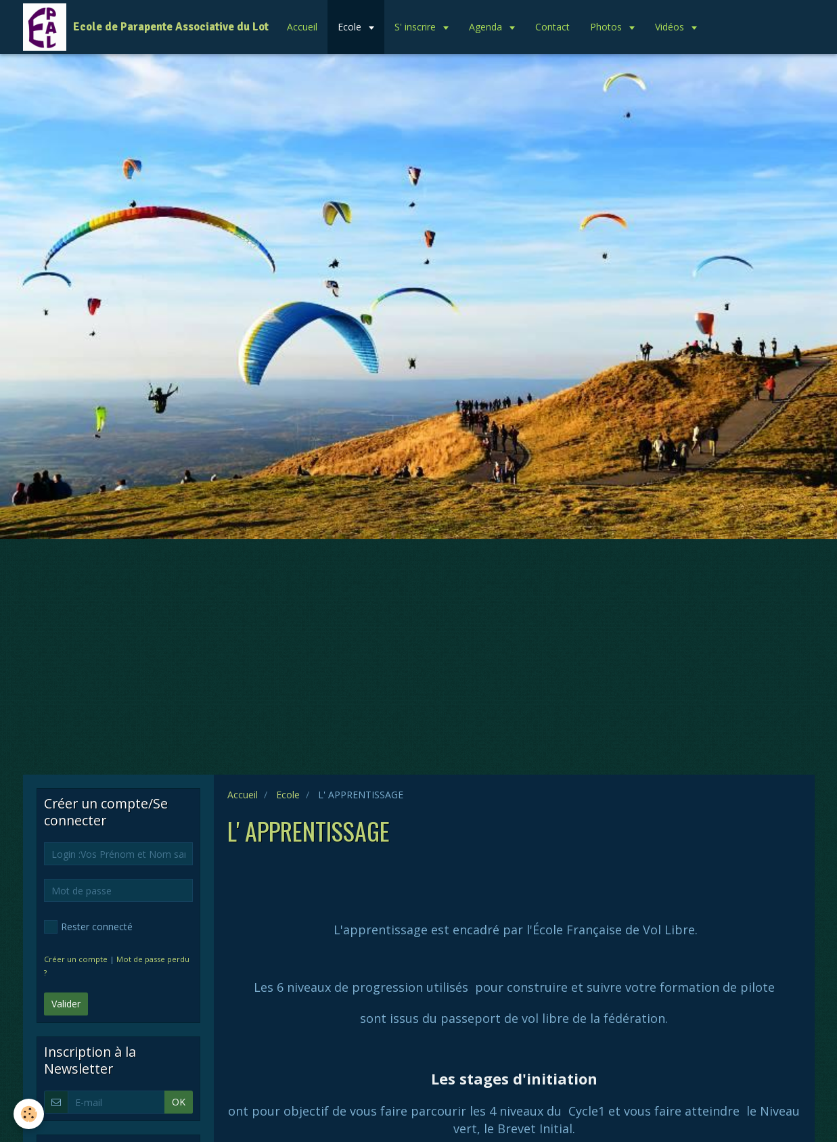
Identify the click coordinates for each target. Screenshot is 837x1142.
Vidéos (671, 26)
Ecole (351, 26)
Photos (607, 26)
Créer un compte (76, 959)
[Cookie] (29, 1114)
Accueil (302, 26)
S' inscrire (416, 26)
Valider (66, 1003)
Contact (552, 26)
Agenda (487, 26)
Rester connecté (88, 927)
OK (178, 1101)
